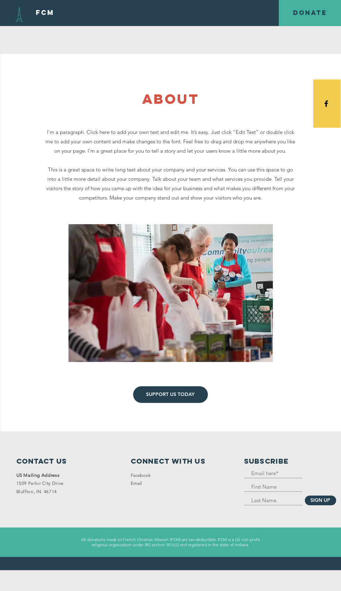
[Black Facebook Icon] (326, 103)
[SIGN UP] (320, 500)
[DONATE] (310, 13)
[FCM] (45, 13)
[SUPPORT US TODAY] (170, 394)
